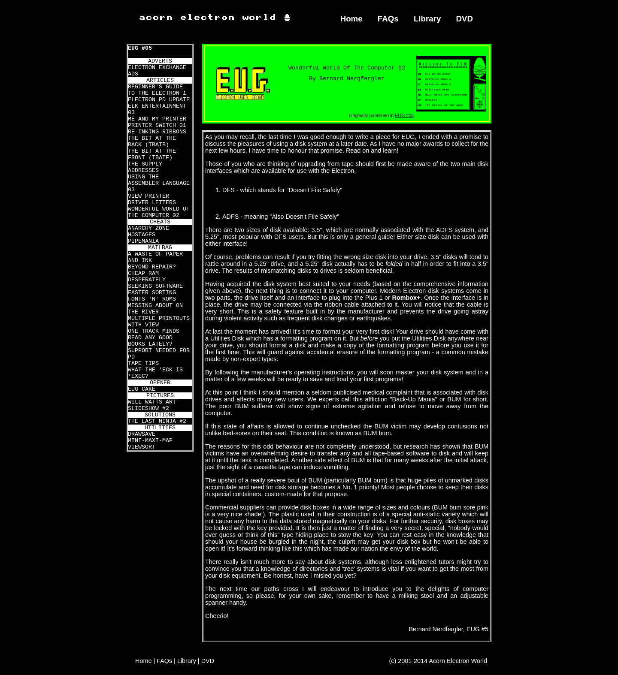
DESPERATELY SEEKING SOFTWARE (155, 283)
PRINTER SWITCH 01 (157, 125)
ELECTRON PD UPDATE (159, 99)
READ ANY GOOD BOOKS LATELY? (150, 340)
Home (351, 18)
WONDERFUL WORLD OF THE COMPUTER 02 (159, 212)
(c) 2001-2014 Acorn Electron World (438, 660)
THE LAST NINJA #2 (157, 421)
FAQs (388, 18)
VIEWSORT (141, 447)
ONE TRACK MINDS (153, 331)
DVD (464, 18)
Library (427, 18)
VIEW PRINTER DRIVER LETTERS (152, 199)
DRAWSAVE (141, 434)
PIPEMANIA (143, 241)
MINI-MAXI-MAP (150, 440)
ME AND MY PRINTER (157, 119)
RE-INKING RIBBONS (157, 132)
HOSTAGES (141, 235)
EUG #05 (140, 48)
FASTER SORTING (152, 292)
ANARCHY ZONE (148, 228)
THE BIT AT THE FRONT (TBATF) (152, 154)
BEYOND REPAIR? (152, 267)
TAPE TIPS (143, 363)
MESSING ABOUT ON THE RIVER (155, 308)
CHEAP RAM (143, 273)
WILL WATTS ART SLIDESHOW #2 (152, 405)
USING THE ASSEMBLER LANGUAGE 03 (159, 183)
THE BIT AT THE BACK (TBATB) (152, 141)
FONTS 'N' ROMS (152, 299)
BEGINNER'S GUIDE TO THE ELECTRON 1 (157, 90)
